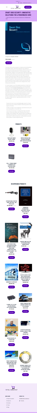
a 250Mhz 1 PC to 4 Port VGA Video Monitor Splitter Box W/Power (11, 306)
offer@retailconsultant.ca (27, 2)
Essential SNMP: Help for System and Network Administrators (25, 243)
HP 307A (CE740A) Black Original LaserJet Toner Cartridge (25, 331)
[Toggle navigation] (6, 7)
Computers (12, 56)
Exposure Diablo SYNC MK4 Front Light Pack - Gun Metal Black (11, 202)
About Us (9, 400)
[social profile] (20, 1)
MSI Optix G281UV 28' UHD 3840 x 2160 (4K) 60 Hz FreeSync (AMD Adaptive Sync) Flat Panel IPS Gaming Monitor (25, 277)
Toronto (20, 2)
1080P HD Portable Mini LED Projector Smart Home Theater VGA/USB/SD (25, 139)
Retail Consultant (10, 398)
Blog (8, 407)
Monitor (16, 56)
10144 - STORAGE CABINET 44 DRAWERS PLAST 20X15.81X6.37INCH (12, 165)
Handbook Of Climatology (11, 282)
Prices (8, 405)
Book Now (28, 7)
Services (8, 403)
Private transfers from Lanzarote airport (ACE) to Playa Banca (25, 305)
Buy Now (9, 62)
